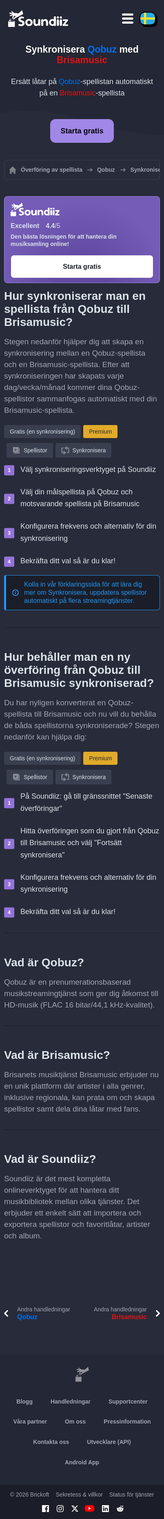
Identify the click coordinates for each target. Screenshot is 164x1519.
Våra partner (30, 1421)
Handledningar (71, 1401)
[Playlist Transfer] (38, 18)
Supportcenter (128, 1401)
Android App (82, 1462)
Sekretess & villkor (79, 1494)
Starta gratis (81, 131)
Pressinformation (127, 1421)
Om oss (75, 1421)
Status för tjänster (131, 1494)
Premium (100, 431)
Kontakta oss (51, 1442)
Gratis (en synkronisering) (42, 431)
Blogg (24, 1401)
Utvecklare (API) (109, 1442)
